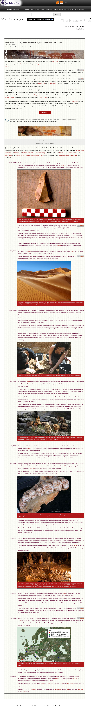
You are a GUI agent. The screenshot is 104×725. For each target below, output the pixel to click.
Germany (75, 101)
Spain (28, 381)
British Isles (16, 9)
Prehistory (42, 9)
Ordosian (23, 691)
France (7, 66)
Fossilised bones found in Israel (67, 155)
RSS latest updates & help (70, 3)
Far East (37, 9)
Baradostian (50, 684)
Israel (72, 251)
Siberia (32, 468)
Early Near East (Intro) (37, 57)
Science (16, 153)
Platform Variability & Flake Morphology (33, 153)
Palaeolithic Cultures (43, 52)
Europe (21, 9)
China (28, 448)
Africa (32, 9)
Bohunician (41, 83)
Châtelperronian (52, 83)
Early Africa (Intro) (17, 55)
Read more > (44, 112)
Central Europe (9, 97)
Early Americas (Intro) (31, 55)
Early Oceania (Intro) (51, 57)
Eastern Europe (43, 97)
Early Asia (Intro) (44, 55)
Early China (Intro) (57, 55)
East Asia (80, 689)
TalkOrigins (8, 155)
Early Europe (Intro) (71, 55)
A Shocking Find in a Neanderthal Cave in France (29, 155)
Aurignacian (37, 95)
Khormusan (70, 684)
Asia (67, 689)
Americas (81, 9)
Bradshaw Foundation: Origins (68, 153)
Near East (27, 9)
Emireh (42, 684)
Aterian (59, 245)
